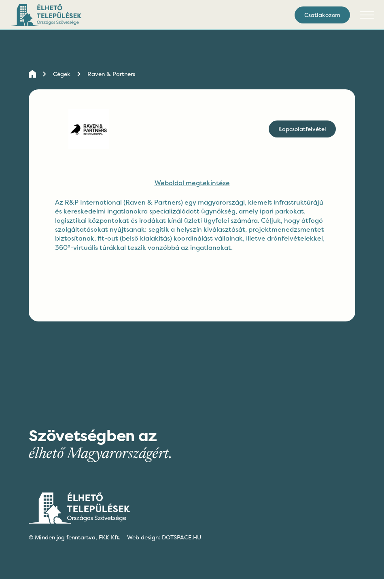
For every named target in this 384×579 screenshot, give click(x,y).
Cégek (61, 74)
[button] (367, 15)
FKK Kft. (110, 537)
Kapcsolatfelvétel (302, 129)
